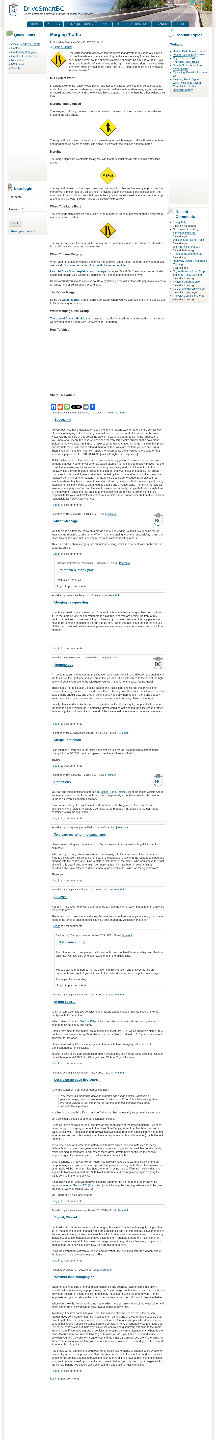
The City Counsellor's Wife (188, 295)
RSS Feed (17, 64)
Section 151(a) (88, 1021)
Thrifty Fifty (179, 222)
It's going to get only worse (189, 288)
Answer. (60, 896)
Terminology (63, 664)
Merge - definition (67, 740)
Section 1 (105, 791)
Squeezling (62, 419)
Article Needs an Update (25, 44)
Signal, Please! (65, 1217)
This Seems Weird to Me (187, 253)
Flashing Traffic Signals (187, 79)
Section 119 (124, 791)
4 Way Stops (180, 68)
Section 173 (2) (82, 1185)
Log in (56, 504)
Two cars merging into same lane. (80, 834)
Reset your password (23, 231)
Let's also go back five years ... (77, 1079)
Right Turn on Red (184, 58)
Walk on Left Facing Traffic (189, 239)
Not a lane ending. (72, 942)
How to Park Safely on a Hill (189, 51)
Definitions (62, 782)
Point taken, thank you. (76, 570)
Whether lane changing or (74, 1277)
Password (15, 209)
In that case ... (65, 1001)
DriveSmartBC (44, 8)
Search (15, 68)
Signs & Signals (62, 46)
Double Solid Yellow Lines (188, 65)
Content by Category (23, 52)
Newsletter (17, 60)
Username (15, 197)
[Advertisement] (27, 128)
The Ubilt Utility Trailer (186, 61)
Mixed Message (66, 521)
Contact (15, 48)
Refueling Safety (183, 89)
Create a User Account (24, 56)
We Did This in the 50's (186, 246)
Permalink (120, 412)
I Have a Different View (186, 281)
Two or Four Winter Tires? (188, 55)
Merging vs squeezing (71, 602)
